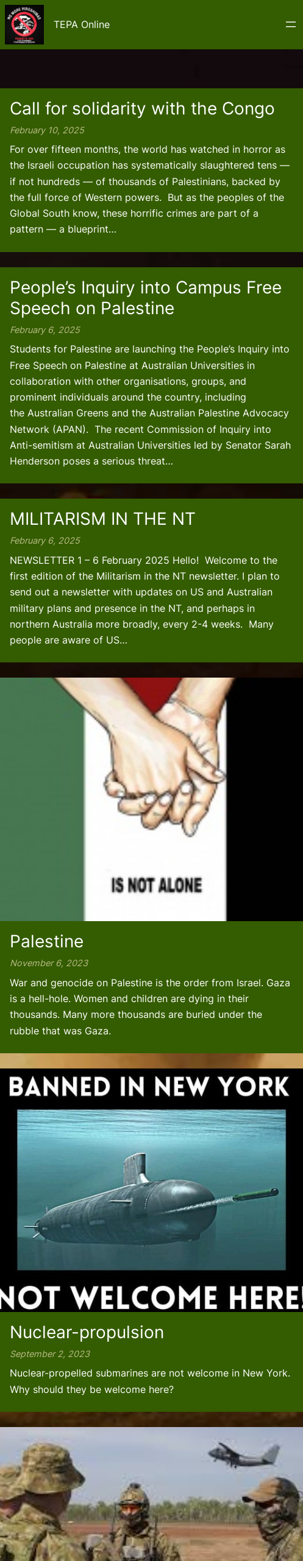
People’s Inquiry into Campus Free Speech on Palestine (146, 297)
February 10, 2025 (47, 130)
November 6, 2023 (49, 963)
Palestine (47, 941)
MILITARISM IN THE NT (103, 518)
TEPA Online (82, 24)
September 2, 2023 (50, 1354)
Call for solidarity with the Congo (142, 108)
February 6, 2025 (45, 329)
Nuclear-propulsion (87, 1332)
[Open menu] (290, 24)
